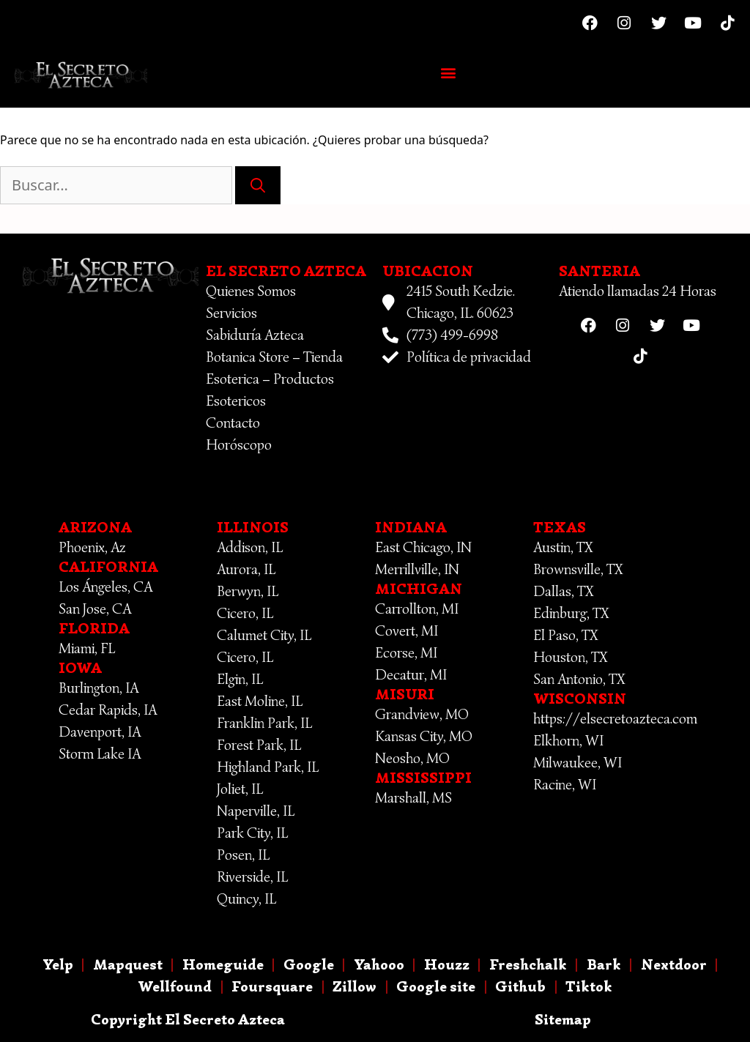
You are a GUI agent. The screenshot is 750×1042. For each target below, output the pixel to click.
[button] (449, 72)
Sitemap (563, 1020)
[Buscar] (258, 185)
